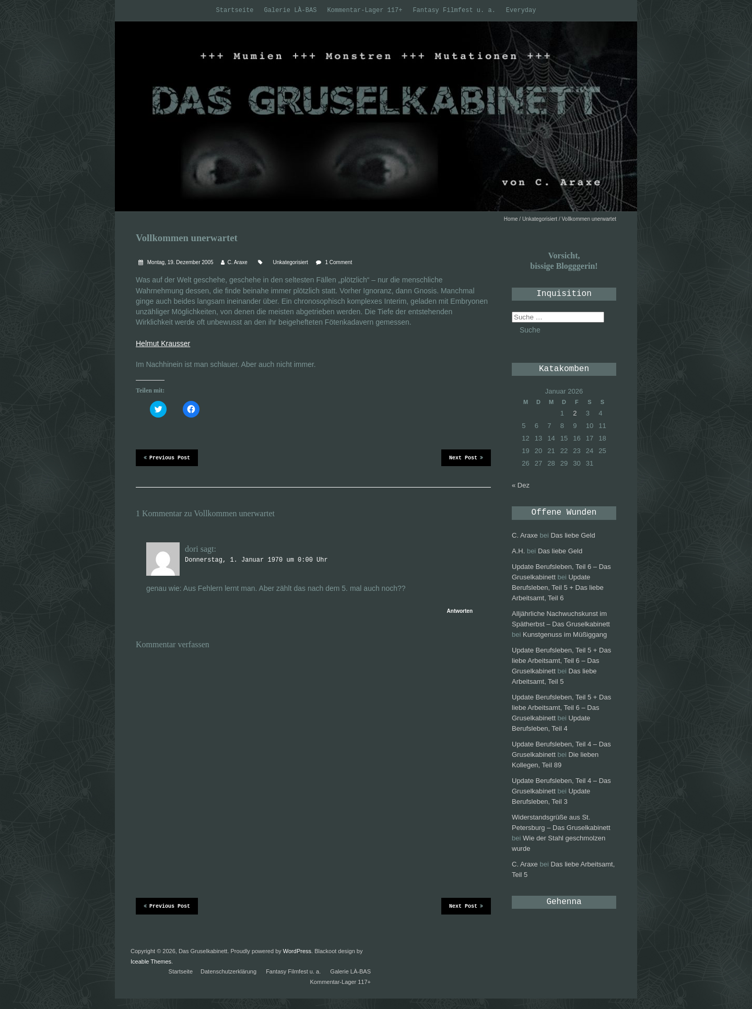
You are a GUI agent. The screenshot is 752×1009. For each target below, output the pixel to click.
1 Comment (338, 262)
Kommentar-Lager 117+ (364, 10)
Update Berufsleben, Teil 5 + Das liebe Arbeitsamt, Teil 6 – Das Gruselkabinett (561, 660)
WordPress (297, 951)
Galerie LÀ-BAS (290, 10)
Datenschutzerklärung (228, 971)
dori (191, 548)
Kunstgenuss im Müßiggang (565, 634)
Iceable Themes (151, 961)
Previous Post (167, 457)
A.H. (518, 551)
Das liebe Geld (572, 535)
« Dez (521, 485)
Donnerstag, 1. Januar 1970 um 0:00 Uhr (256, 560)
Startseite (235, 10)
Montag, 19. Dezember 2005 (180, 262)
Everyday (521, 10)
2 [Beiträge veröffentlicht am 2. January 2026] (575, 413)
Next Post (466, 457)
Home (511, 219)
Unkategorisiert (539, 219)
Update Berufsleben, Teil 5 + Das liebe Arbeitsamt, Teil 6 (558, 587)
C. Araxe (237, 262)
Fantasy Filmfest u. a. (454, 10)
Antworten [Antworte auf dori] (460, 611)
